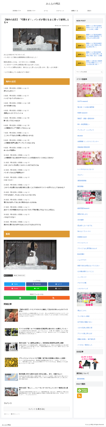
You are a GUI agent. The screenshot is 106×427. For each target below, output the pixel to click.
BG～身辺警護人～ (84, 124)
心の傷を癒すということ (86, 271)
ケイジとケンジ (83, 243)
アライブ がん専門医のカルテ (87, 248)
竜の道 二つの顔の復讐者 (86, 107)
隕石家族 (80, 186)
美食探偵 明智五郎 (84, 147)
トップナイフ (82, 277)
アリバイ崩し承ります (85, 333)
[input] (89, 72)
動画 (15, 275)
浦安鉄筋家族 (82, 180)
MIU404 (80, 136)
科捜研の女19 (82, 237)
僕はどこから (82, 310)
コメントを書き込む (36, 410)
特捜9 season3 (82, 113)
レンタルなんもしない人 (86, 169)
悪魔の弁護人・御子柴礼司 (86, 339)
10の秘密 (81, 220)
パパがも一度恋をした (85, 345)
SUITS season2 (83, 101)
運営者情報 (81, 379)
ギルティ (80, 175)
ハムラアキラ (82, 260)
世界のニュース (8, 275)
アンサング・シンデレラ (86, 130)
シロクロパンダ (83, 288)
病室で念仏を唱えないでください (89, 265)
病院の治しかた (83, 214)
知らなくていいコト (84, 231)
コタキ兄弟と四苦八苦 (85, 328)
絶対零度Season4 (83, 208)
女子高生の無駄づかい (85, 322)
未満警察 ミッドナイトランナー (88, 141)
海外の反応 (22, 275)
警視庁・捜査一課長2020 (86, 118)
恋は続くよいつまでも (85, 225)
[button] (101, 72)
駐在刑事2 (81, 254)
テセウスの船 (82, 283)
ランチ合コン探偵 (83, 316)
